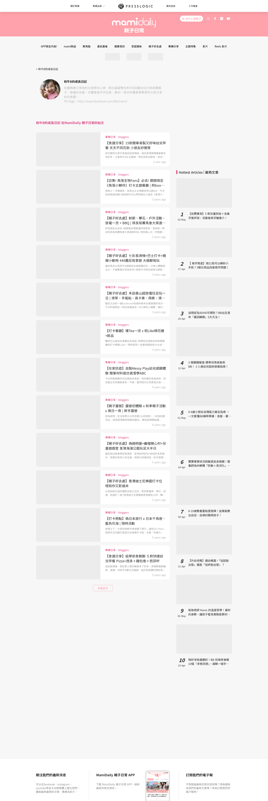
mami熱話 (70, 46)
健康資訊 (119, 46)
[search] (208, 18)
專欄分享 (173, 46)
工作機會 (193, 5)
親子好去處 (155, 46)
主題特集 (190, 46)
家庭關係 (136, 46)
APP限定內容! (49, 46)
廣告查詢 (170, 5)
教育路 (86, 46)
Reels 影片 (221, 46)
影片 (205, 46)
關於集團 (74, 5)
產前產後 (102, 46)
